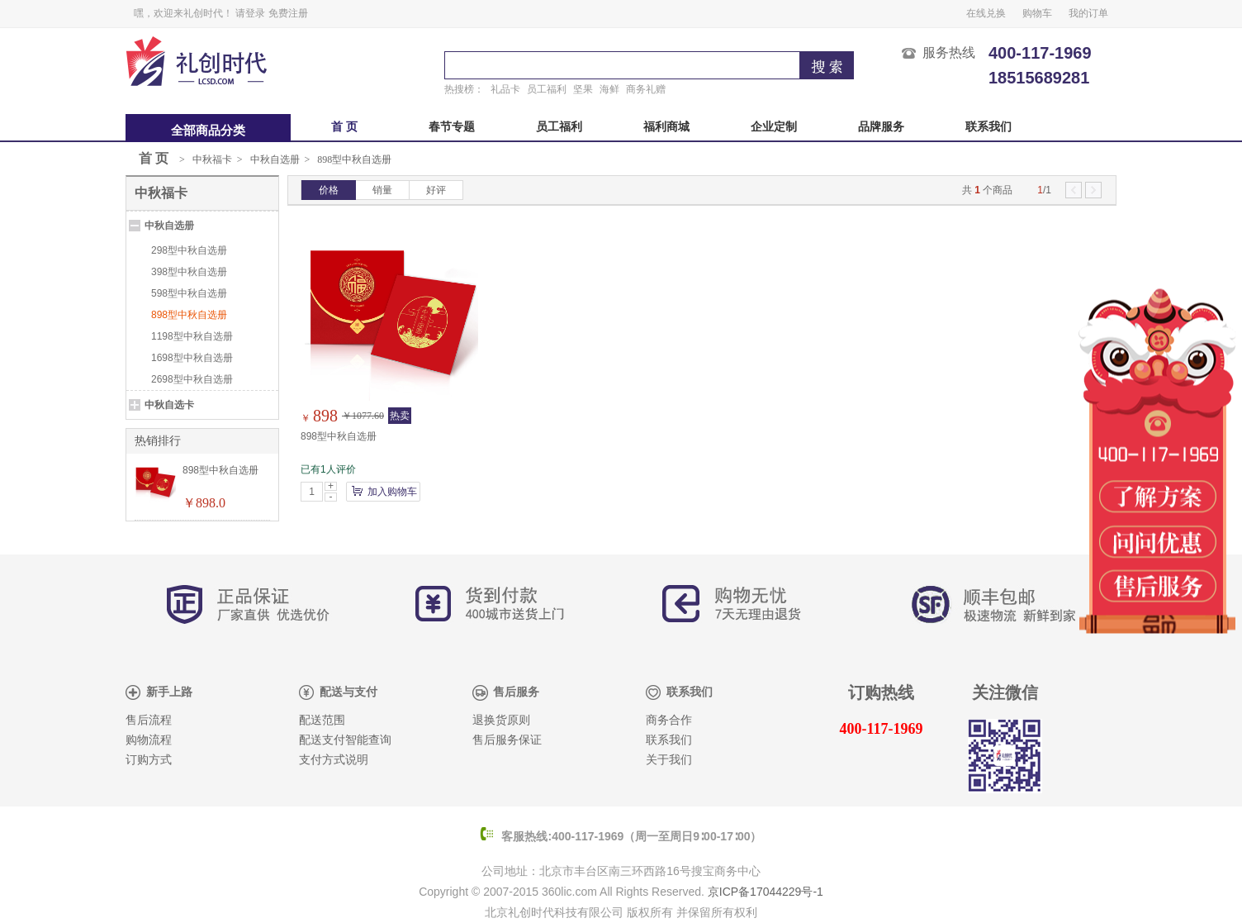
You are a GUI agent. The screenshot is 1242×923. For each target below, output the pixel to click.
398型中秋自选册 (189, 272)
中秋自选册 (275, 159)
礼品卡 (505, 89)
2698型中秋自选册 (192, 379)
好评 (436, 190)
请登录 (250, 13)
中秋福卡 (212, 159)
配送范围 (322, 720)
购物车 (1037, 13)
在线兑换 (986, 13)
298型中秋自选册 (189, 250)
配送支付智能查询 (345, 740)
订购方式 (149, 760)
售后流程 (149, 720)
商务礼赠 (646, 89)
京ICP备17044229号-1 (765, 891)
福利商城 (666, 127)
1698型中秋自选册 (192, 358)
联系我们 (988, 127)
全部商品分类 (208, 130)
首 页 (344, 127)
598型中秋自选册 (189, 293)
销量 (382, 190)
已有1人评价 (328, 469)
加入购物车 (392, 491)
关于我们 (669, 760)
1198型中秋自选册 (192, 336)
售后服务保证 (507, 740)
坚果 (583, 89)
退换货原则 (501, 720)
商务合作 (669, 720)
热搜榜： (464, 89)
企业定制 (774, 127)
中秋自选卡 (169, 405)
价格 (329, 190)
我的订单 (1088, 13)
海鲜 (609, 89)
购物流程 (149, 740)
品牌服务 (881, 127)
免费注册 (288, 13)
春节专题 (452, 127)
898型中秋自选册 (354, 159)
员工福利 (546, 89)
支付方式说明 (333, 760)
